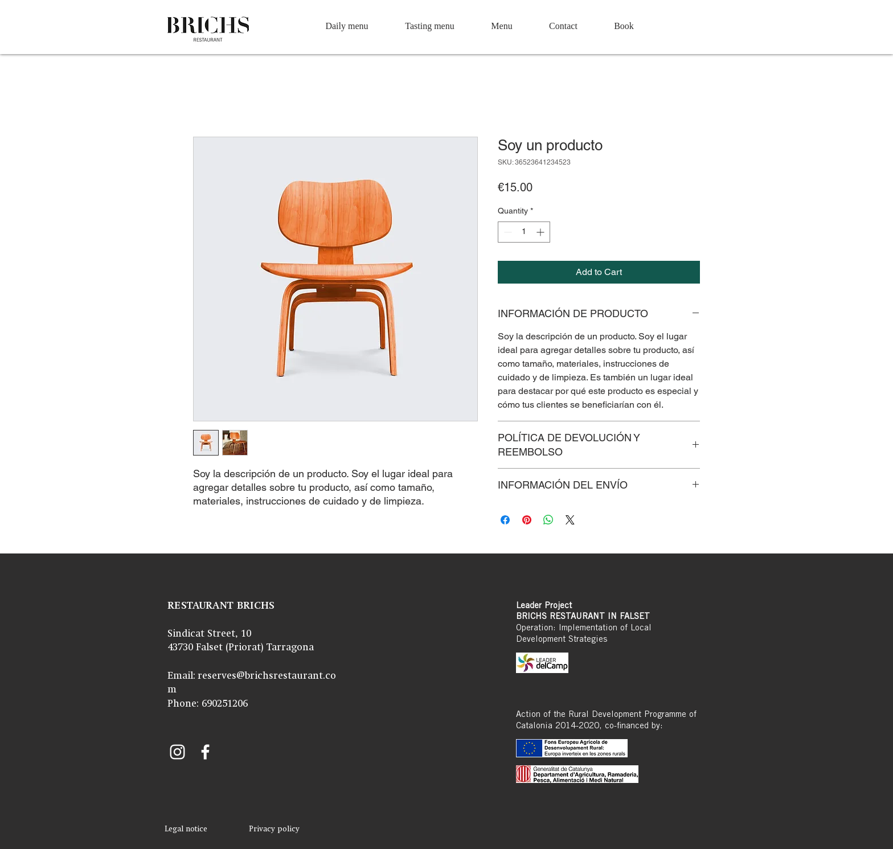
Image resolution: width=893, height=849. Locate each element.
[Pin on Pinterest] (527, 520)
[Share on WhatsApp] (548, 520)
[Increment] (541, 232)
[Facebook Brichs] (205, 752)
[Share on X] (570, 520)
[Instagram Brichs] (177, 752)
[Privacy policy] (274, 830)
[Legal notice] (186, 830)
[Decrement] (506, 232)
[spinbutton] (524, 232)
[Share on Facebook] (505, 520)
